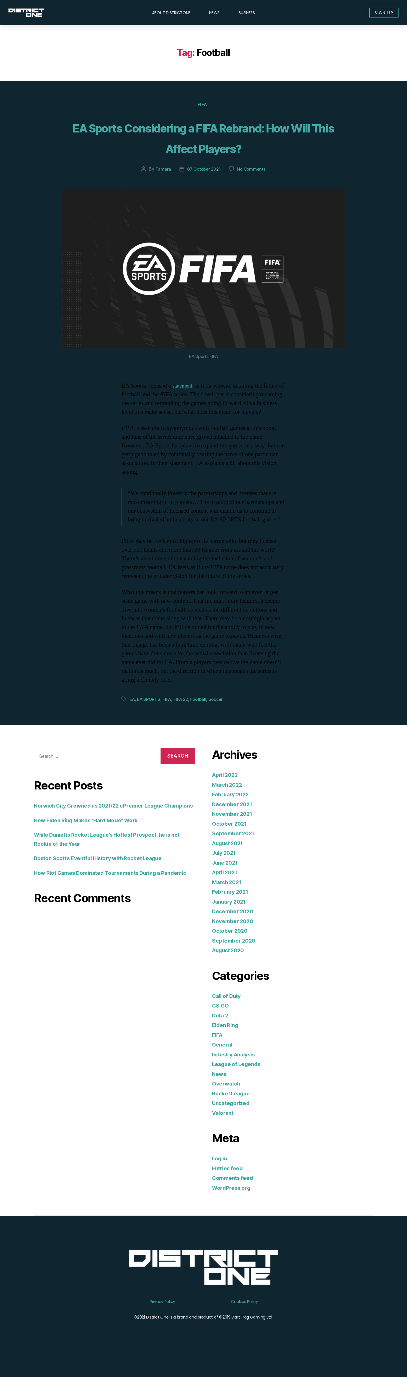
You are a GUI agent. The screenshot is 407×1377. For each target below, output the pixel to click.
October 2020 (232, 952)
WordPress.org (233, 1209)
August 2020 (230, 972)
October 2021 (231, 845)
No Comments (252, 191)
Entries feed (229, 1189)
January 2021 (231, 923)
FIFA (203, 105)
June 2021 (227, 884)
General (223, 1066)
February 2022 (233, 816)
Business (247, 13)
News (214, 13)
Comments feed (235, 1199)
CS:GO (221, 1027)
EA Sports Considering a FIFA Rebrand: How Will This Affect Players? (203, 147)
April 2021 (226, 894)
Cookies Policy (244, 1323)
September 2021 (235, 855)
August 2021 (230, 864)
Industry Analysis (236, 1076)
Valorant (224, 1134)
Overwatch (227, 1105)
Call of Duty (228, 1017)
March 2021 (228, 903)
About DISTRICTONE (171, 13)
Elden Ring (227, 1046)
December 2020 (235, 933)
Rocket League (233, 1115)
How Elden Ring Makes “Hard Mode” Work (93, 850)
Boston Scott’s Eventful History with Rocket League (106, 888)
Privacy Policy (162, 1323)
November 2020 (235, 942)
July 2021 (226, 874)
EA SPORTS (150, 721)
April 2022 (227, 796)
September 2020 (236, 962)
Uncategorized (233, 1124)
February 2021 (232, 913)
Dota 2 (221, 1037)
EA (132, 721)
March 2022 (229, 806)
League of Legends (239, 1085)
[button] (380, 12)
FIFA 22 (184, 721)
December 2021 (234, 825)
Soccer (220, 721)
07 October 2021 (203, 191)
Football (202, 721)
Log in (220, 1180)
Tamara (161, 191)
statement (183, 408)
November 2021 (234, 835)
